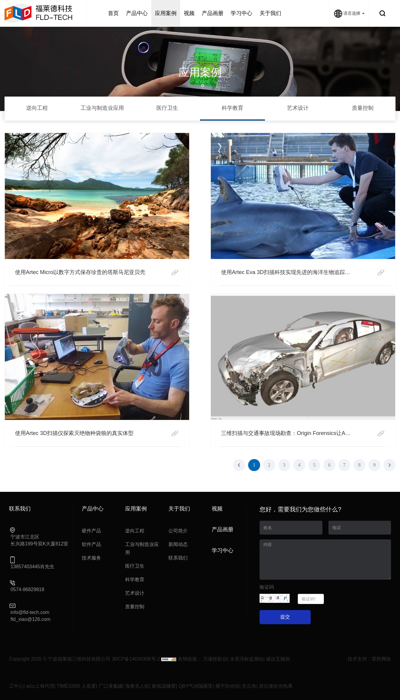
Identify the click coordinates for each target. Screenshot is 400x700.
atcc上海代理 (40, 686)
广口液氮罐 (111, 686)
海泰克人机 (137, 686)
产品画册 (212, 13)
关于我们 (270, 13)
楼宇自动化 (227, 686)
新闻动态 (178, 544)
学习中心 (241, 13)
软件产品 (91, 544)
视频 (189, 13)
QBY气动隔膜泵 (195, 686)
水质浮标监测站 (246, 658)
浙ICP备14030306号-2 (136, 658)
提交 (285, 616)
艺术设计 (298, 108)
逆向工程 (37, 108)
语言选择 (349, 13)
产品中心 (137, 13)
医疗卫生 (167, 108)
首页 (113, 13)
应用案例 (166, 13)
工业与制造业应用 (102, 108)
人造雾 (89, 686)
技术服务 (91, 557)
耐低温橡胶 (164, 686)
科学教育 (232, 108)
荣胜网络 (381, 658)
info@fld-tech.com (30, 612)
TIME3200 (68, 686)
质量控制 (363, 108)
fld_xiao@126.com (31, 619)
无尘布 (249, 686)
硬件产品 (91, 530)
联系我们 (178, 557)
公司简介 (178, 530)
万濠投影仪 (215, 658)
